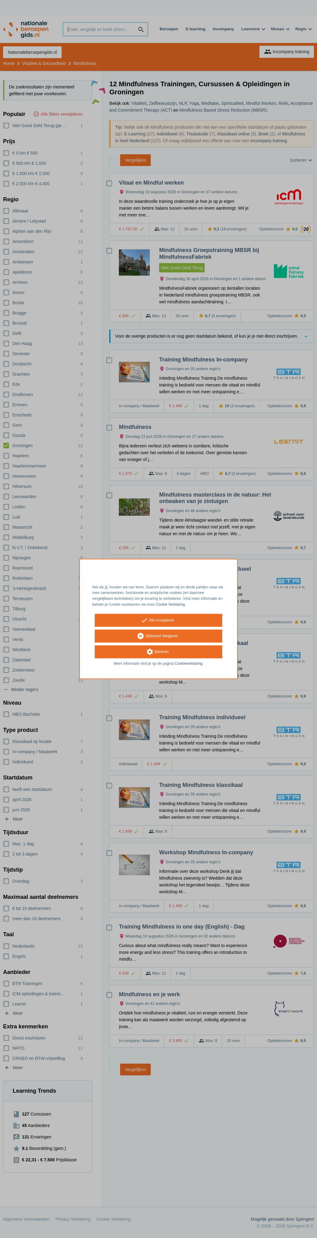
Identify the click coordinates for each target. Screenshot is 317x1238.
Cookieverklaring (188, 663)
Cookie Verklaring (170, 604)
